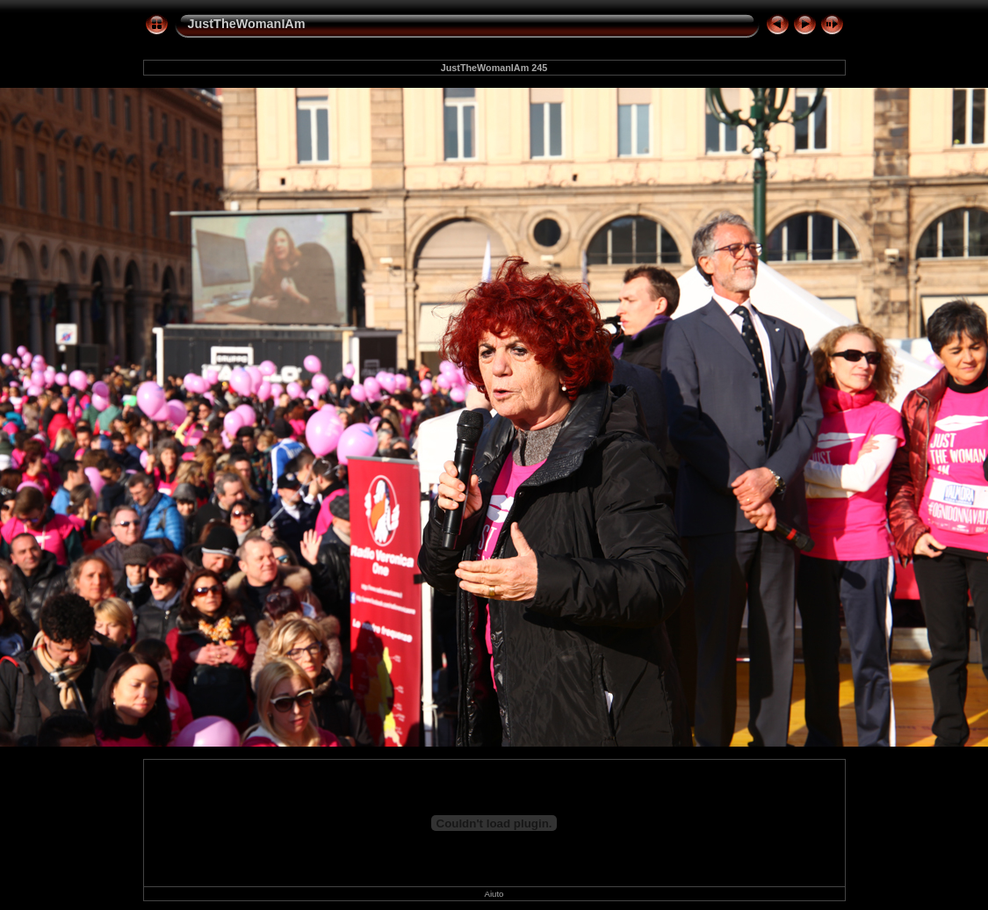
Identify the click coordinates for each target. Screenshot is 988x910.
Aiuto (494, 894)
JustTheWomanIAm (247, 24)
